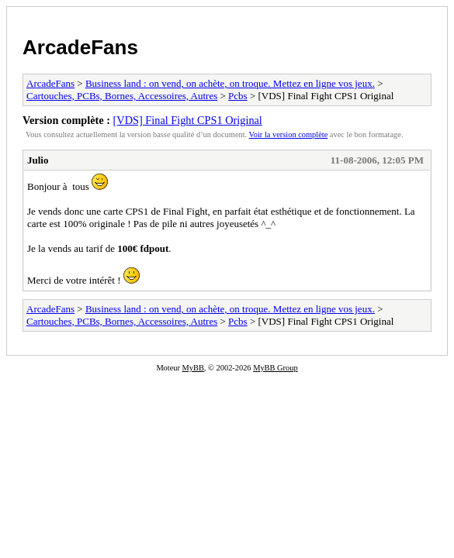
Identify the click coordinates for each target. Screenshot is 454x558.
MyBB (193, 367)
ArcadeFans (80, 47)
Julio (37, 160)
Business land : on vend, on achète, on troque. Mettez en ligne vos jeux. (230, 83)
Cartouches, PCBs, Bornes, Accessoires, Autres (121, 96)
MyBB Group (275, 367)
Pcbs (238, 96)
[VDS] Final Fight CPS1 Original (187, 120)
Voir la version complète (288, 134)
